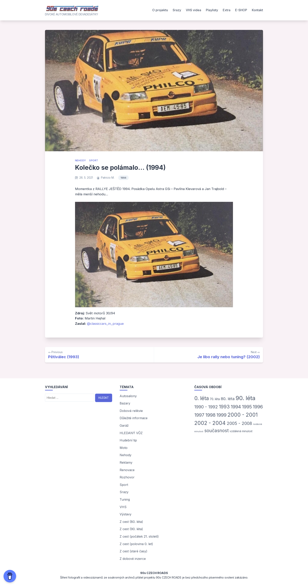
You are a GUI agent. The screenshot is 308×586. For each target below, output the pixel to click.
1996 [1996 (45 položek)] (258, 407)
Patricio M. (107, 177)
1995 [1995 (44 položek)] (247, 407)
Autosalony (128, 396)
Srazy (177, 10)
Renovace (127, 470)
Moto (123, 448)
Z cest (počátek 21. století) (139, 536)
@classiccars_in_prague (105, 324)
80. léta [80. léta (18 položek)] (228, 398)
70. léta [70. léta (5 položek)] (215, 399)
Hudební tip (128, 440)
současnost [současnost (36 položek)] (216, 430)
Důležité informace (134, 418)
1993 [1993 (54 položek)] (224, 407)
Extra (226, 10)
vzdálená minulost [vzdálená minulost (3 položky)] (241, 431)
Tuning (125, 499)
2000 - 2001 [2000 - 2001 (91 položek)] (242, 415)
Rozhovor (127, 477)
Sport (93, 160)
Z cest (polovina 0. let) (136, 544)
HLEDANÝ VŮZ (131, 433)
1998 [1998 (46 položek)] (210, 415)
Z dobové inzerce (133, 559)
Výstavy (125, 514)
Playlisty (212, 10)
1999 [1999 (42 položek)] (221, 415)
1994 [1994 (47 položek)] (236, 407)
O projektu (160, 10)
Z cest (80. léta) (131, 522)
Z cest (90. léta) (131, 529)
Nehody (80, 160)
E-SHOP (241, 10)
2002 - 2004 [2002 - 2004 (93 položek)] (210, 423)
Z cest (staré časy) (133, 551)
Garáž (124, 425)
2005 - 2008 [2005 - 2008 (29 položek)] (239, 423)
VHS (123, 507)
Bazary (125, 403)
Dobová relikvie (131, 411)
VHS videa (193, 10)
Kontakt (257, 10)
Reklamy (126, 462)
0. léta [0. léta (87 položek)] (201, 398)
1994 (123, 177)
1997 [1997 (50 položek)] (199, 415)
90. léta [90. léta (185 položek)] (245, 398)
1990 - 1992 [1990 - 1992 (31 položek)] (206, 406)
